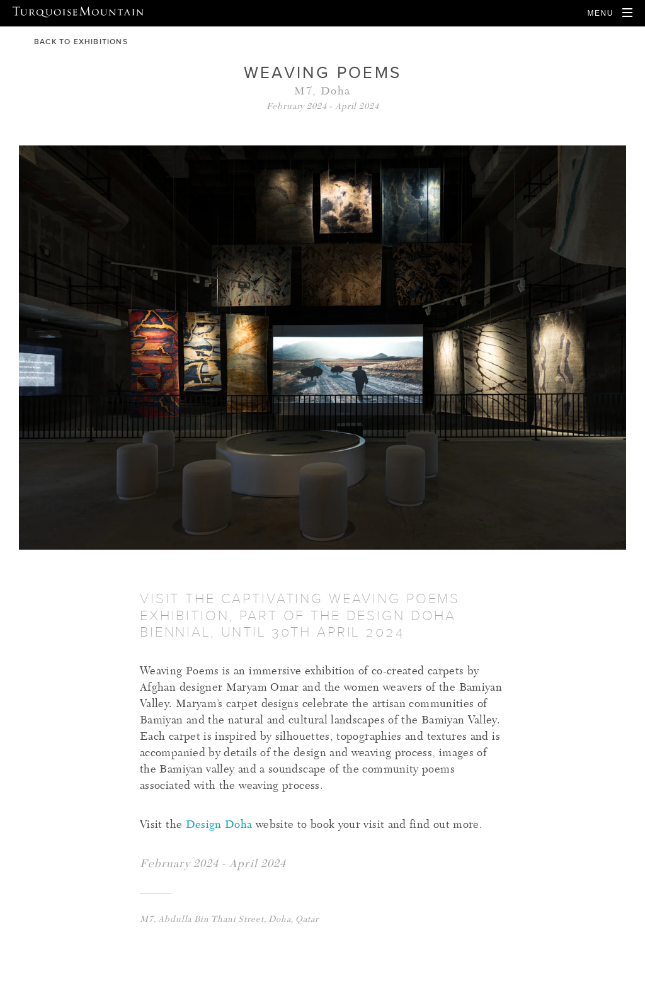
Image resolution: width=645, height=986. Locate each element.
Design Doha (217, 825)
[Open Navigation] (609, 13)
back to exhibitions (73, 41)
